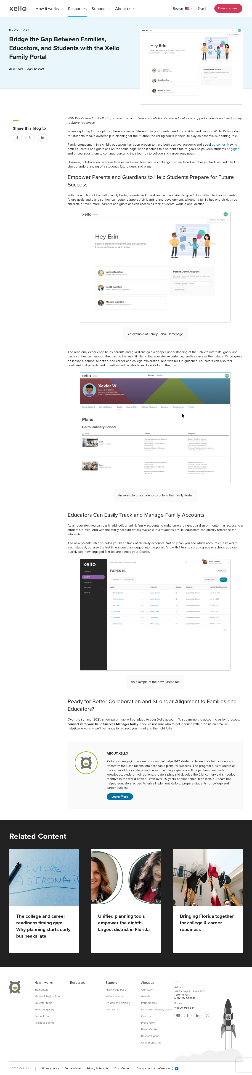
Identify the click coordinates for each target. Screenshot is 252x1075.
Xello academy (115, 996)
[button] (183, 9)
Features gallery (44, 1009)
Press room (148, 1022)
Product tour (42, 1016)
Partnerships (149, 1002)
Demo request (228, 8)
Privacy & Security (98, 1068)
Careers (146, 1016)
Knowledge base (116, 989)
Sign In (202, 8)
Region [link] (178, 8)
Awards (145, 996)
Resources (77, 8)
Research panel (150, 1036)
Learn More (119, 797)
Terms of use (73, 1068)
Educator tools (43, 1002)
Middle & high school (47, 996)
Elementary (41, 989)
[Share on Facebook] (17, 137)
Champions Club (151, 1042)
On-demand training (118, 1002)
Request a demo (44, 1022)
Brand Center (149, 1029)
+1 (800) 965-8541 (185, 1007)
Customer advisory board (156, 1009)
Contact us (112, 1009)
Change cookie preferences (157, 1068)
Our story (147, 989)
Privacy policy (50, 1068)
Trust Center (122, 1068)
